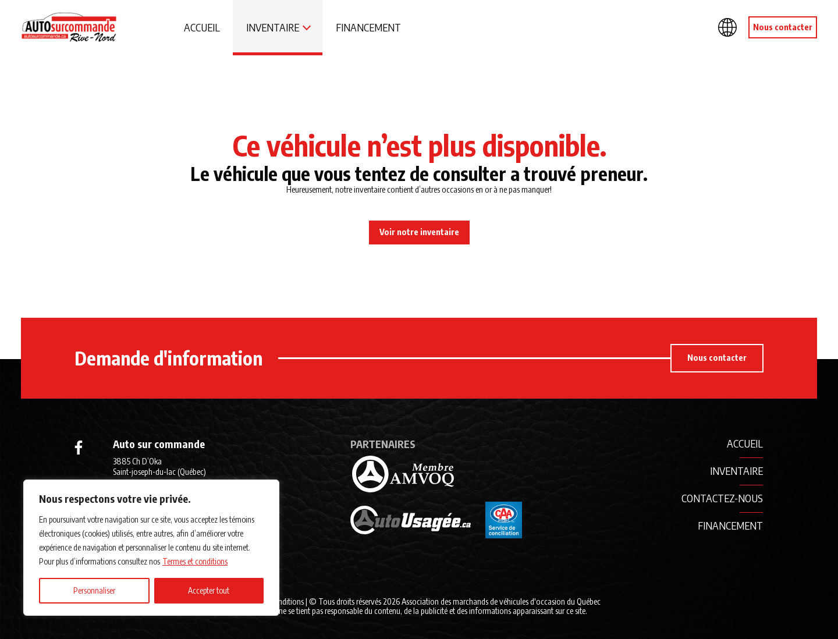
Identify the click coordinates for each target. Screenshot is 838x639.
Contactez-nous (722, 498)
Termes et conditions (195, 561)
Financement (368, 27)
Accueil (202, 27)
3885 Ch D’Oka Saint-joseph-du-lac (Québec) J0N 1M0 (159, 472)
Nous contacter (782, 27)
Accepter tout (208, 590)
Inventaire (272, 27)
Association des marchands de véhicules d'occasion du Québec (501, 601)
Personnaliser (94, 590)
